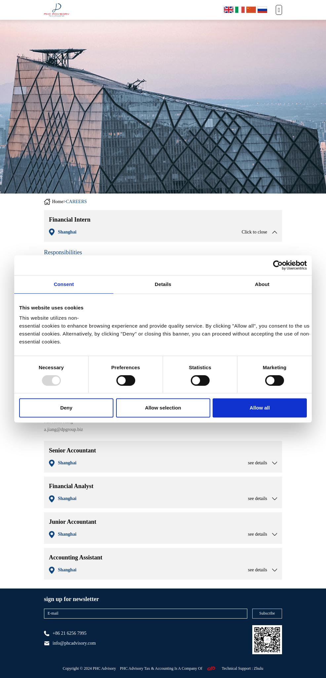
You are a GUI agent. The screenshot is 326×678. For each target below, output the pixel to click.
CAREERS (76, 201)
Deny (66, 407)
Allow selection (163, 407)
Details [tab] (163, 284)
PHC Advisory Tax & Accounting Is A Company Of (161, 668)
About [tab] (262, 284)
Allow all (260, 407)
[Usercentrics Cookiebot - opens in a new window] (278, 265)
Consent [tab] (64, 284)
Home (57, 201)
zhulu (259, 668)
